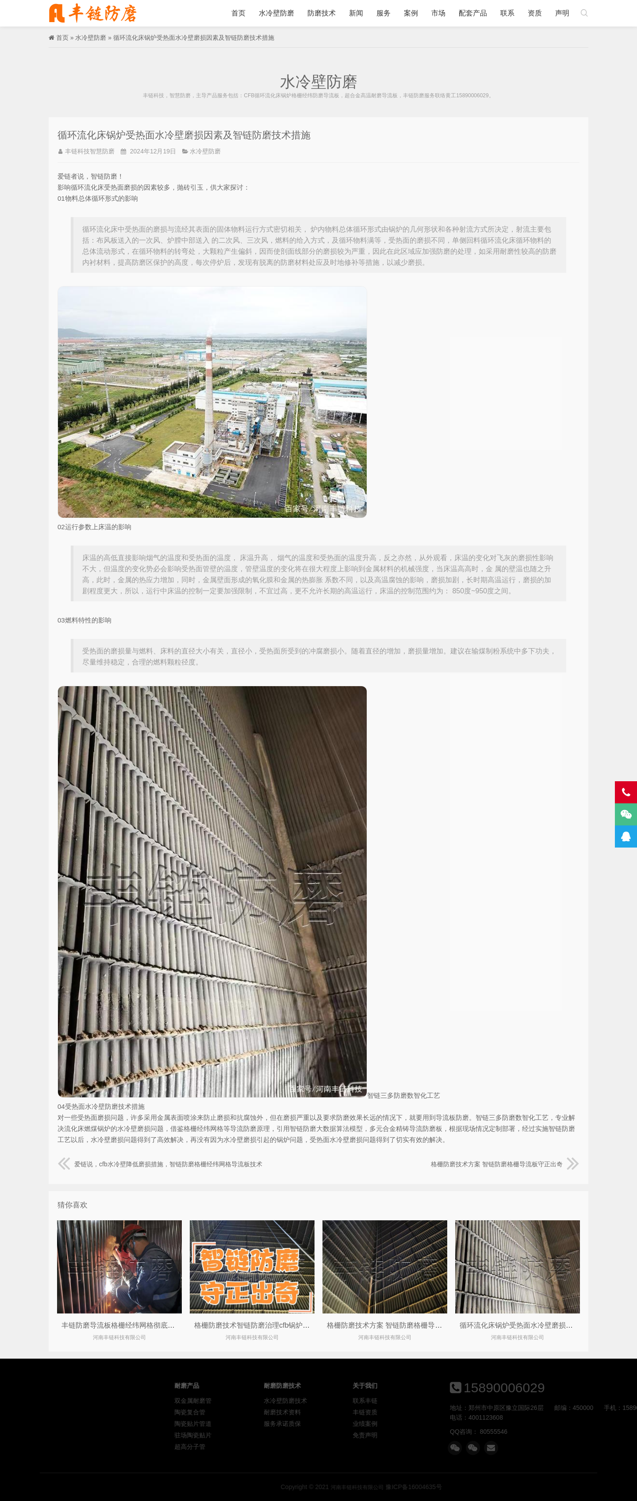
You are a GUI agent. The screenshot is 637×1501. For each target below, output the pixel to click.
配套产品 (473, 13)
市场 (438, 13)
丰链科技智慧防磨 (90, 151)
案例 (411, 13)
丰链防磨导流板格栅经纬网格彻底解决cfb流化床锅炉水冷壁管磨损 (165, 1325)
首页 (238, 13)
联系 (507, 13)
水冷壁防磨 (276, 13)
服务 (383, 13)
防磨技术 (321, 13)
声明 (562, 13)
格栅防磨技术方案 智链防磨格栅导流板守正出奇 (505, 1164)
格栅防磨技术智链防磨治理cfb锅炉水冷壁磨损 (266, 1325)
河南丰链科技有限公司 (93, 13)
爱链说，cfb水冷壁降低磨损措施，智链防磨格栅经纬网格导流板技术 (160, 1164)
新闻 (356, 13)
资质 (535, 13)
